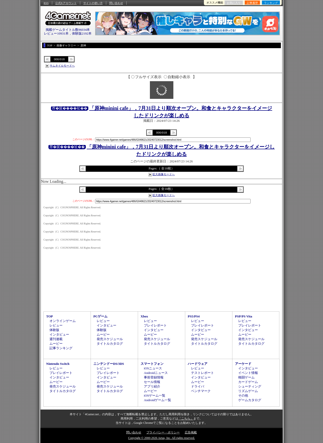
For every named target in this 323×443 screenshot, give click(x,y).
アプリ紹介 (152, 386)
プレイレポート (155, 325)
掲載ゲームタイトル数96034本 (68, 30)
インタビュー (59, 334)
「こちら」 (185, 418)
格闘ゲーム (246, 377)
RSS (46, 3)
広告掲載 (191, 432)
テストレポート (202, 373)
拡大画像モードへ (163, 174)
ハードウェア (197, 364)
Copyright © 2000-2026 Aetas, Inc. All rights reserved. (161, 438)
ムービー (56, 343)
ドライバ (197, 386)
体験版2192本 (82, 33)
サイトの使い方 (93, 3)
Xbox (144, 316)
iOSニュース (153, 368)
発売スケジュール (110, 339)
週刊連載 (56, 339)
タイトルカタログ (110, 343)
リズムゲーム (248, 391)
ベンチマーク (201, 391)
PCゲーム (100, 316)
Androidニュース (156, 373)
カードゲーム (248, 382)
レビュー (56, 325)
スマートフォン (152, 364)
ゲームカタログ (249, 400)
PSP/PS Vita (243, 316)
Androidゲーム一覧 (157, 400)
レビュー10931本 (56, 33)
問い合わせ (116, 3)
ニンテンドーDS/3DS (108, 364)
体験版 (54, 330)
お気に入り (234, 2)
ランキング (271, 2)
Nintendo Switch (57, 364)
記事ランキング (60, 348)
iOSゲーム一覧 (154, 395)
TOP (49, 316)
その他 (243, 395)
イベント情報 (248, 373)
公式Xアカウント (66, 3)
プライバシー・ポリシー (163, 432)
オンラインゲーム (62, 321)
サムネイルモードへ (62, 65)
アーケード (243, 364)
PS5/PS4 (194, 316)
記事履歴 (252, 2)
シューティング (249, 386)
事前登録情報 (154, 377)
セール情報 (152, 382)
